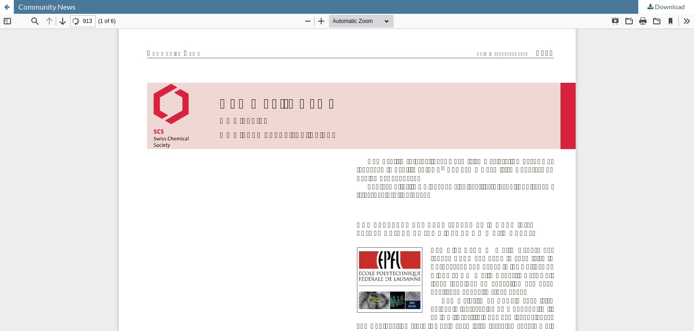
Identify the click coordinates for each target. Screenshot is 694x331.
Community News (47, 6)
